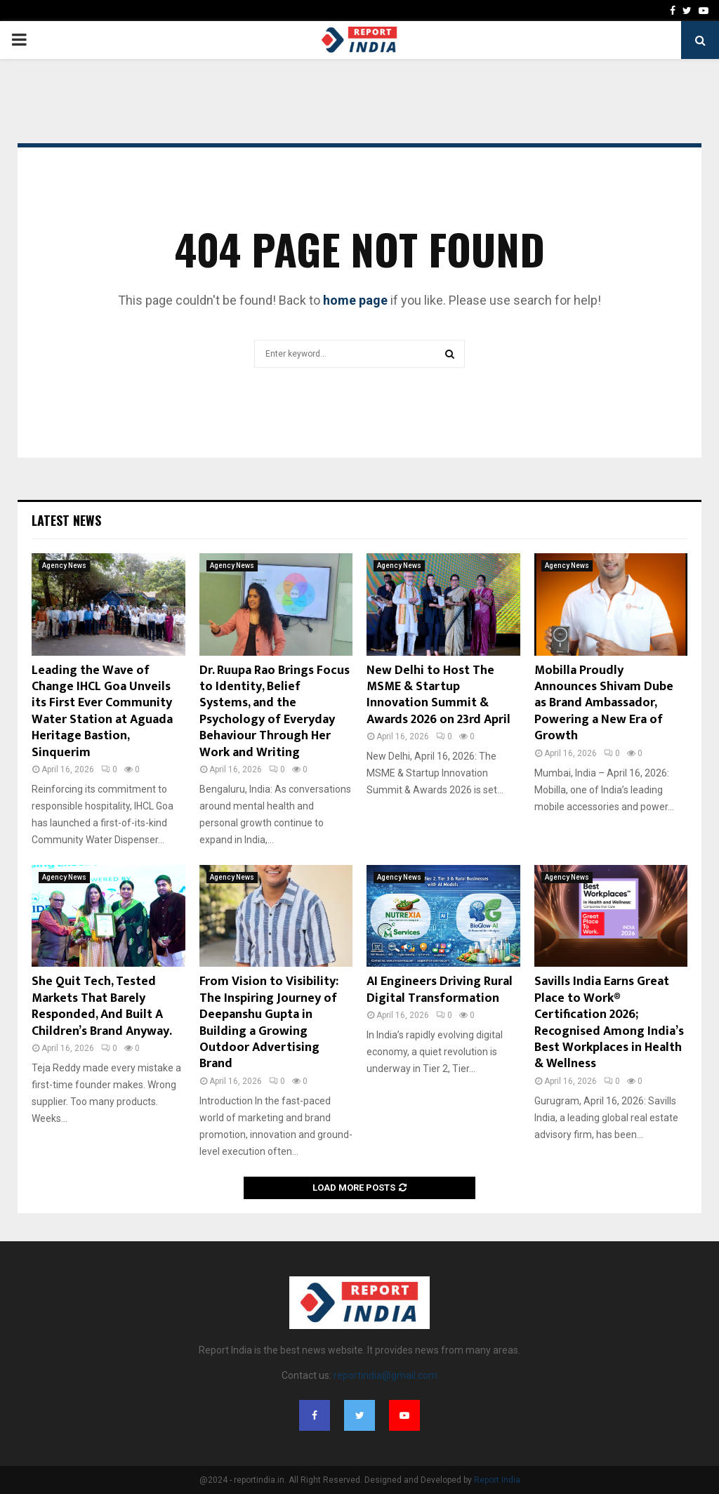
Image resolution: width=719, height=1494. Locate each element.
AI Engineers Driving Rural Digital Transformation (440, 989)
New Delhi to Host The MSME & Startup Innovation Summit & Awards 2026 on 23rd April (438, 695)
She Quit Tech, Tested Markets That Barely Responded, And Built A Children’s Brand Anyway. (102, 1006)
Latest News (66, 520)
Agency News (64, 565)
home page (355, 300)
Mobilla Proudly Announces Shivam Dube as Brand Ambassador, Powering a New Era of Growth (603, 703)
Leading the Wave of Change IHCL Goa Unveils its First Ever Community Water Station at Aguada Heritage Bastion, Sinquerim (102, 711)
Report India (497, 1480)
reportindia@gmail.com (385, 1375)
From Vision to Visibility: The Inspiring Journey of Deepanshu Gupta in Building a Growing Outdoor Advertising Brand (268, 1022)
